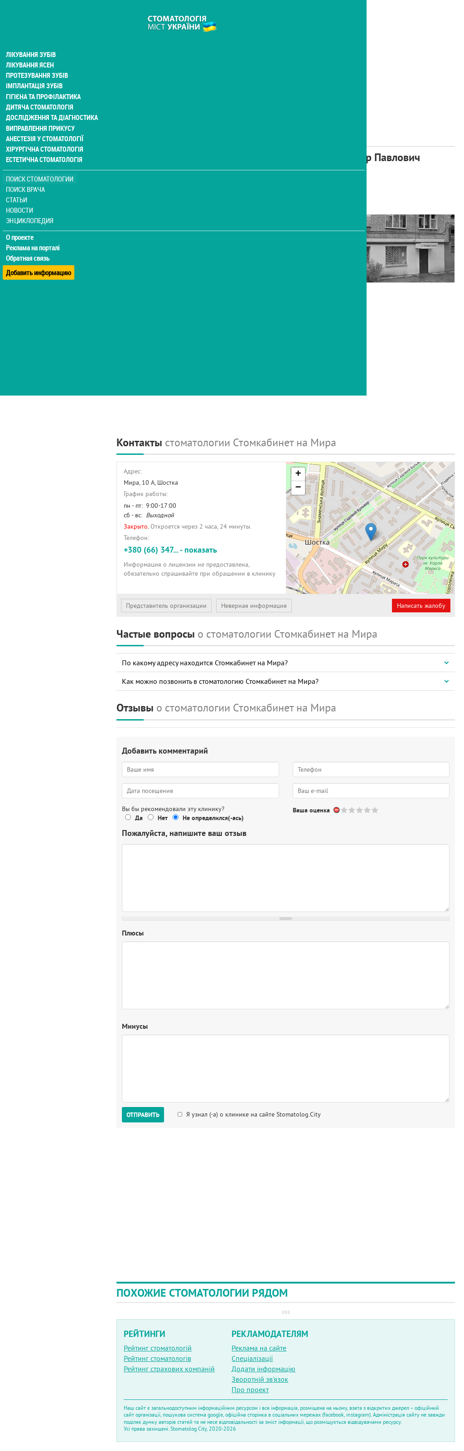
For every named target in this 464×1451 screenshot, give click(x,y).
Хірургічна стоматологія (44, 135)
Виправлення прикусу (40, 114)
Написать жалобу (421, 605)
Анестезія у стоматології (44, 125)
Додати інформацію (263, 1368)
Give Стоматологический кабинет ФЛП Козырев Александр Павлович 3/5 (360, 810)
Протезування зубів (37, 59)
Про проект (250, 1389)
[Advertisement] (285, 63)
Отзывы (135, 245)
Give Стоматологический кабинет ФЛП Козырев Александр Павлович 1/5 (344, 810)
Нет (163, 818)
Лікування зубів (31, 38)
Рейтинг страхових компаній (169, 1368)
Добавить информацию (39, 255)
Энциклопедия (31, 207)
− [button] (298, 488)
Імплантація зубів (34, 70)
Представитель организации (166, 605)
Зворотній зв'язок (260, 1379)
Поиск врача (27, 176)
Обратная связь (29, 245)
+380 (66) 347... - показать (170, 549)
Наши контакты (148, 234)
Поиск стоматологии (40, 166)
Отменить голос (337, 810)
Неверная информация (254, 605)
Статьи (18, 186)
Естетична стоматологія (43, 146)
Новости (21, 197)
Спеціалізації (252, 1358)
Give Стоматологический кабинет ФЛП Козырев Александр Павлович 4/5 (368, 810)
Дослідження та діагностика (50, 103)
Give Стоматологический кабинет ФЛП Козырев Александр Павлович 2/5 (352, 810)
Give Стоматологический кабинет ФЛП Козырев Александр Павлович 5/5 (375, 810)
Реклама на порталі (34, 234)
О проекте (21, 224)
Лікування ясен (30, 49)
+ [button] (298, 474)
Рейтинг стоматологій (158, 1347)
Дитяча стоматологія (39, 92)
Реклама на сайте (259, 1347)
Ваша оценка (311, 810)
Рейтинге (161, 189)
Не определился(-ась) (213, 818)
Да (139, 818)
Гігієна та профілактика (43, 81)
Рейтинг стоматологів (157, 1358)
